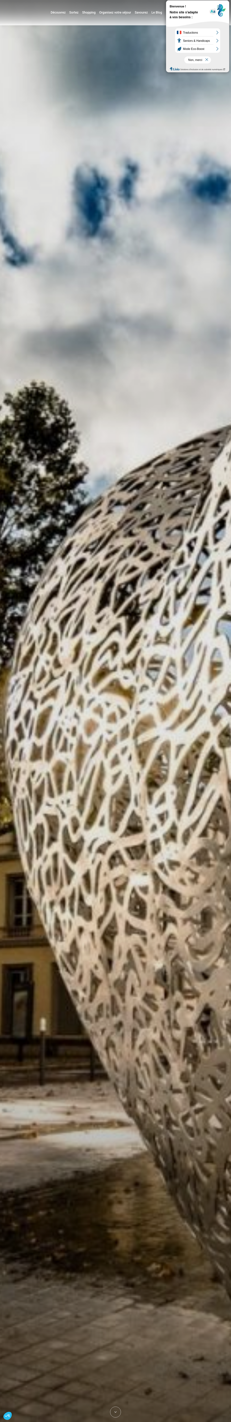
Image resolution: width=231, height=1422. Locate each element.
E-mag (222, 4)
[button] (7, 1416)
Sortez (78, 12)
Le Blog (156, 12)
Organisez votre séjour (117, 12)
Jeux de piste (201, 4)
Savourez (141, 12)
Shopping (93, 12)
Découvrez (64, 12)
